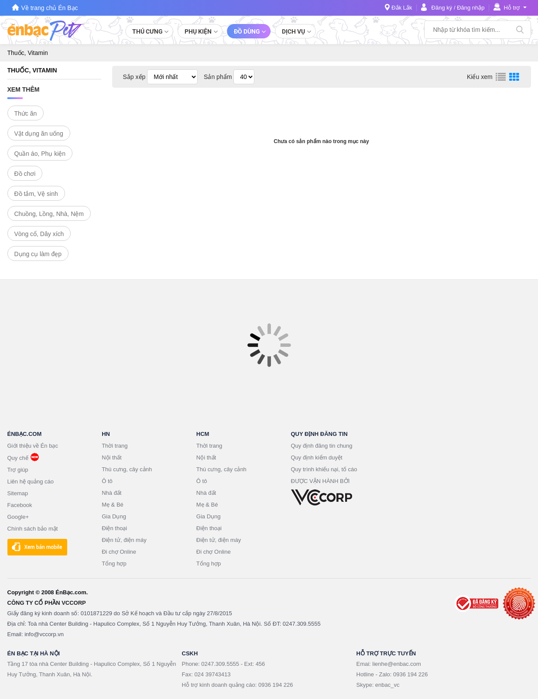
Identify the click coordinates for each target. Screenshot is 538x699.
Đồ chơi (25, 173)
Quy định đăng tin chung (322, 445)
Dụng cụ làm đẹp (38, 253)
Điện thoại (114, 528)
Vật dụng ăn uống (38, 133)
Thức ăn (25, 113)
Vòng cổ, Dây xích (39, 233)
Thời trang (114, 445)
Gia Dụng (114, 516)
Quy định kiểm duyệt (317, 457)
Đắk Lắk (401, 7)
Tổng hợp (114, 563)
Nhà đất (111, 493)
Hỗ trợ (512, 7)
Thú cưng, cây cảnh (127, 469)
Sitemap (17, 493)
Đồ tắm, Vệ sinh (36, 193)
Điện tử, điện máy (124, 540)
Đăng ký (442, 7)
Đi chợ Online (119, 551)
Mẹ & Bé (112, 504)
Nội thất (111, 457)
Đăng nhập (470, 7)
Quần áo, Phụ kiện (40, 153)
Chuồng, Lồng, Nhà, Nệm (49, 213)
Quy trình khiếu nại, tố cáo (324, 469)
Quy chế (17, 458)
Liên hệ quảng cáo (30, 481)
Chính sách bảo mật (32, 528)
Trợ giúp (17, 469)
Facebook (19, 505)
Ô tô (107, 481)
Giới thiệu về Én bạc (32, 445)
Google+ (18, 517)
